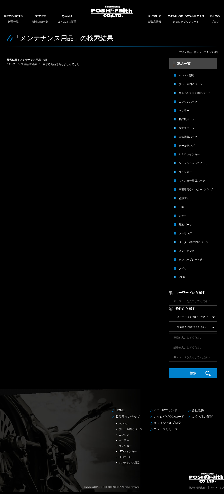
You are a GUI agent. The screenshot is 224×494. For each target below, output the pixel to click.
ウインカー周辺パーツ (192, 180)
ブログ (215, 18)
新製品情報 (154, 18)
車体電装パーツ (188, 136)
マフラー (184, 110)
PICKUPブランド (165, 410)
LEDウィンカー (128, 451)
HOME (120, 410)
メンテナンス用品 (129, 462)
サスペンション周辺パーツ (194, 93)
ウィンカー (125, 445)
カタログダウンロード (186, 18)
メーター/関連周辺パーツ (193, 242)
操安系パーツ (186, 128)
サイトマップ (217, 487)
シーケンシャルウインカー (194, 163)
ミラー (183, 215)
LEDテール (125, 457)
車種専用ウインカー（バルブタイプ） (196, 191)
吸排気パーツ (186, 119)
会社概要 (198, 410)
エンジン (124, 434)
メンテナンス (186, 250)
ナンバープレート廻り (192, 259)
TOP (181, 52)
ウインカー (185, 172)
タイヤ (183, 268)
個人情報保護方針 (197, 487)
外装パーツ (185, 224)
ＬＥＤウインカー (189, 154)
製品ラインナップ (128, 416)
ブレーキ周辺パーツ (190, 84)
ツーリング (185, 233)
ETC (181, 207)
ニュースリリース (166, 429)
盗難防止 (184, 198)
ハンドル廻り (186, 75)
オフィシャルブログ (167, 422)
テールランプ (186, 145)
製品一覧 (13, 18)
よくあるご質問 (67, 18)
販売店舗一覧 (40, 18)
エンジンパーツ (188, 101)
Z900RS (183, 277)
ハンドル (124, 423)
